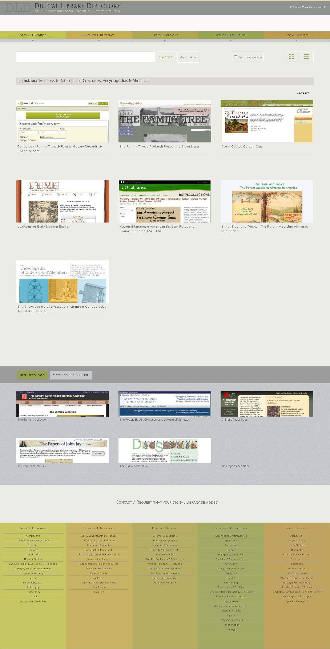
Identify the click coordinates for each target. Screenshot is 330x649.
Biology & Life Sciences (231, 554)
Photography (33, 592)
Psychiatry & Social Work (165, 573)
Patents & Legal (99, 573)
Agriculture (231, 540)
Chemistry (231, 564)
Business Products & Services (99, 582)
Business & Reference (99, 35)
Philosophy (33, 587)
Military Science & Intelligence (231, 606)
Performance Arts (33, 582)
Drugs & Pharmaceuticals (164, 550)
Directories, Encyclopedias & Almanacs (99, 554)
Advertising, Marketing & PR (99, 540)
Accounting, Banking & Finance (99, 536)
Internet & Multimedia (99, 559)
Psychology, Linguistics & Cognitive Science (297, 592)
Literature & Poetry (33, 573)
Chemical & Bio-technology (231, 559)
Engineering (231, 582)
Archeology (296, 536)
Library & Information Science (297, 578)
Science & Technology (231, 35)
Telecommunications (231, 620)
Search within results (248, 57)
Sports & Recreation (297, 601)
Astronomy (231, 545)
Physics (230, 615)
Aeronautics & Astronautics (231, 536)
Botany (231, 550)
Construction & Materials (99, 550)
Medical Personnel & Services (165, 564)
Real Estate (99, 587)
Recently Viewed (32, 375)
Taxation (99, 592)
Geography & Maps (297, 568)
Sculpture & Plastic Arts (33, 601)
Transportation (231, 625)
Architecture (33, 536)
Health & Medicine (165, 35)
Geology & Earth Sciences (231, 596)
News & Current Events (99, 568)
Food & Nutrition (165, 554)
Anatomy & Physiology (165, 540)
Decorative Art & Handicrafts (33, 540)
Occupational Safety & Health (165, 568)
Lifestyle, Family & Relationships (33, 568)
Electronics (231, 573)
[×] (21, 80)
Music (32, 578)
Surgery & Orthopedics (165, 578)
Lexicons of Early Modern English (44, 226)
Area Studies (297, 545)
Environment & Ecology (231, 587)
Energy (231, 578)
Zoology (231, 629)
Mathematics (231, 601)
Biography (297, 550)
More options (188, 57)
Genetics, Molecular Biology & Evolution (230, 592)
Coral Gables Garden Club (242, 146)
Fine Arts (33, 550)
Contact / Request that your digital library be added (167, 502)
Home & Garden (33, 559)
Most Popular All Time (71, 375)
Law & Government (297, 573)
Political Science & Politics (297, 587)
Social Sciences (297, 35)
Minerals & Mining (231, 610)
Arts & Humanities (33, 35)
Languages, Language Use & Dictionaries (33, 564)
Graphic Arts (33, 554)
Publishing (99, 578)
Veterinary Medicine (165, 582)
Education (297, 564)
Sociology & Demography (297, 596)
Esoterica (33, 545)
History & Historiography (297, 582)
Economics (297, 559)
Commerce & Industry (99, 545)
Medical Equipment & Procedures (165, 559)
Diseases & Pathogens (165, 545)
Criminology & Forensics (297, 554)
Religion (33, 596)
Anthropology (297, 540)
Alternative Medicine (165, 536)
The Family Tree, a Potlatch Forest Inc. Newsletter (159, 146)
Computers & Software (231, 568)
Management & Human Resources (99, 564)
